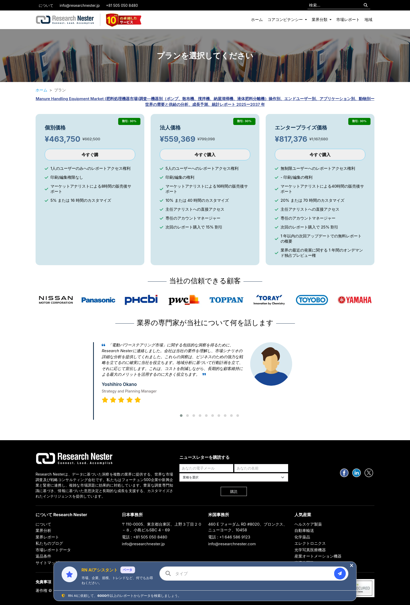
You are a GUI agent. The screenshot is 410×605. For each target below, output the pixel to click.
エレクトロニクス (310, 543)
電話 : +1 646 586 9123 (229, 537)
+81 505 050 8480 (122, 5)
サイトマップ (47, 562)
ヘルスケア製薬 (308, 524)
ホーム (257, 19)
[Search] (365, 5)
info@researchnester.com (232, 543)
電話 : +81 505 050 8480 (144, 537)
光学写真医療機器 (310, 549)
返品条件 (43, 556)
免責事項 (43, 581)
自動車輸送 (304, 530)
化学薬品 (302, 537)
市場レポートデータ (53, 549)
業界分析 (43, 530)
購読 (233, 491)
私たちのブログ (49, 543)
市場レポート (348, 19)
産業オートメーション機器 (317, 556)
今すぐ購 (90, 154)
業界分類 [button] (320, 19)
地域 (368, 19)
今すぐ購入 (205, 154)
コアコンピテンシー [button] (285, 19)
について (46, 5)
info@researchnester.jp (80, 5)
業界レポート (47, 537)
